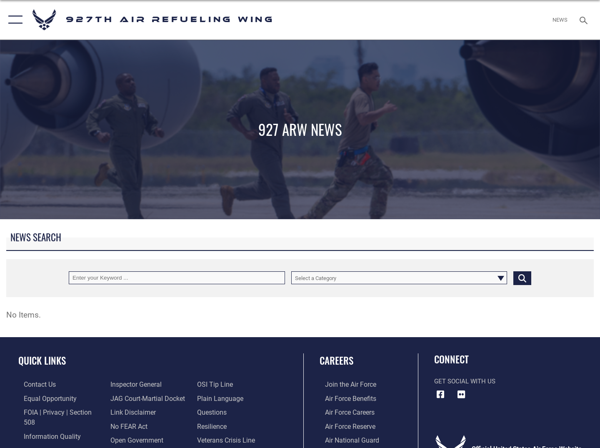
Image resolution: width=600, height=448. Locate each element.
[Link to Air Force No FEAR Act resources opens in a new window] (127, 411)
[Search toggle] (585, 19)
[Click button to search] (522, 277)
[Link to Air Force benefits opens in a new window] (344, 398)
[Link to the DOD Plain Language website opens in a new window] (220, 384)
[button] (13, 20)
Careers (336, 360)
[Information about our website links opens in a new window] (130, 398)
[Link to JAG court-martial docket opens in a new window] (144, 384)
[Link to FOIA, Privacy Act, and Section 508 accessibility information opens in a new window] (56, 411)
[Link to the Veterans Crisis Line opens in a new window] (227, 425)
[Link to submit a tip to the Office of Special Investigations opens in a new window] (125, 439)
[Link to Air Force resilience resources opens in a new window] (213, 411)
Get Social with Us (464, 381)
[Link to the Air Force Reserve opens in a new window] (344, 425)
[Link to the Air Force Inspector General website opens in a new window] (43, 439)
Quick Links (42, 360)
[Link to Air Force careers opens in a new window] (344, 411)
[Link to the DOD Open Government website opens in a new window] (133, 425)
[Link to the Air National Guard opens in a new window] (345, 439)
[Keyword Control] (177, 277)
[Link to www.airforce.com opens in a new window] (344, 384)
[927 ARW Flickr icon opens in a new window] (461, 394)
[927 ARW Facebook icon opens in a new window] (440, 394)
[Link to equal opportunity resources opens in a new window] (43, 398)
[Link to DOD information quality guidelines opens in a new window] (45, 425)
